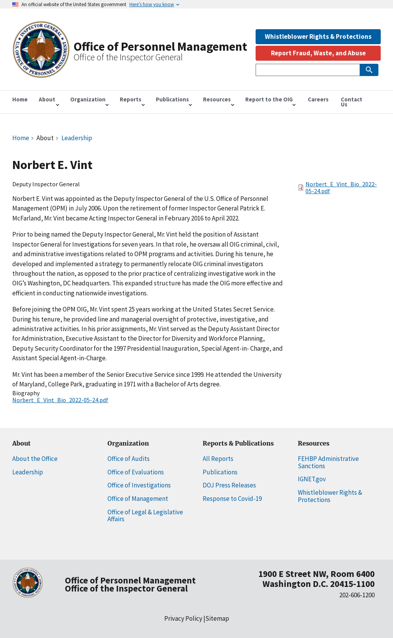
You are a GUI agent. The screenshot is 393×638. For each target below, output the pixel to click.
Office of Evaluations (135, 472)
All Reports (218, 458)
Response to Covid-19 (232, 498)
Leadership (76, 138)
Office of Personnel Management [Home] (160, 46)
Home (20, 138)
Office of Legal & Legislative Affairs (145, 516)
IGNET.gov (312, 479)
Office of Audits (128, 458)
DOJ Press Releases (229, 485)
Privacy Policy (183, 618)
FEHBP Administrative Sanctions (328, 462)
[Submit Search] (369, 70)
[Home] (41, 74)
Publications (220, 472)
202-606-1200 (357, 595)
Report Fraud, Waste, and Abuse (318, 53)
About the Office (35, 458)
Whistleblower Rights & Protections (318, 36)
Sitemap (217, 618)
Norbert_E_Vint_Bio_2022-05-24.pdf (60, 400)
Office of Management (137, 498)
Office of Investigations (139, 485)
